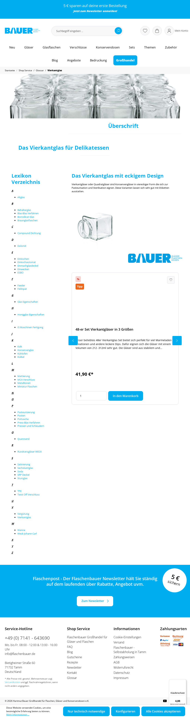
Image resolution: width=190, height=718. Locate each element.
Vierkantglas (24, 517)
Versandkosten (12, 682)
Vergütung (23, 513)
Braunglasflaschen (27, 220)
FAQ (70, 647)
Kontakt (72, 673)
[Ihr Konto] (176, 30)
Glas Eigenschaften (27, 301)
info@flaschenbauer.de (20, 654)
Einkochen (23, 258)
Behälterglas (24, 210)
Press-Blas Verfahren (28, 422)
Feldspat (22, 288)
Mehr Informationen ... (17, 714)
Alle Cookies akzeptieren (163, 711)
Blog (70, 652)
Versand (119, 642)
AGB (116, 662)
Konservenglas (25, 350)
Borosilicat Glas (25, 216)
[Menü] (184, 681)
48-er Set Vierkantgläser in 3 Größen (104, 329)
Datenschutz (122, 673)
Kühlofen (22, 353)
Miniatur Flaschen (27, 386)
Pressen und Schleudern (30, 426)
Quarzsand (23, 438)
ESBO (20, 272)
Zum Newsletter (92, 601)
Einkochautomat (26, 262)
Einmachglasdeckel (27, 265)
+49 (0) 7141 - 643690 (27, 638)
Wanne (21, 530)
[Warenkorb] (157, 30)
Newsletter (94, 11)
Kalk (19, 346)
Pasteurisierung (26, 412)
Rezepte (72, 662)
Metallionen (24, 383)
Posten (21, 415)
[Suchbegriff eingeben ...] (87, 31)
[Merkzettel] (145, 30)
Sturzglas (22, 478)
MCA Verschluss (26, 379)
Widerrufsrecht (123, 667)
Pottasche (23, 419)
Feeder (21, 285)
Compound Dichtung (29, 233)
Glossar (72, 678)
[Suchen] (118, 30)
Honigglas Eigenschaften (30, 314)
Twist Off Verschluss (28, 494)
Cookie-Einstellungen (127, 637)
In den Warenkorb (125, 396)
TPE (19, 491)
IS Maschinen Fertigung (30, 327)
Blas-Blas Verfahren (28, 213)
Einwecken (23, 269)
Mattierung (23, 376)
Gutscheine (74, 657)
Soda (20, 471)
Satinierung (23, 464)
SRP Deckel (23, 474)
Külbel (20, 357)
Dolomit (21, 246)
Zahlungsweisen (124, 657)
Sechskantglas (25, 468)
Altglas (21, 197)
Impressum (121, 678)
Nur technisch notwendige (86, 711)
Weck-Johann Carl (27, 533)
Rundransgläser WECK (29, 451)
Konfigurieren (125, 711)
